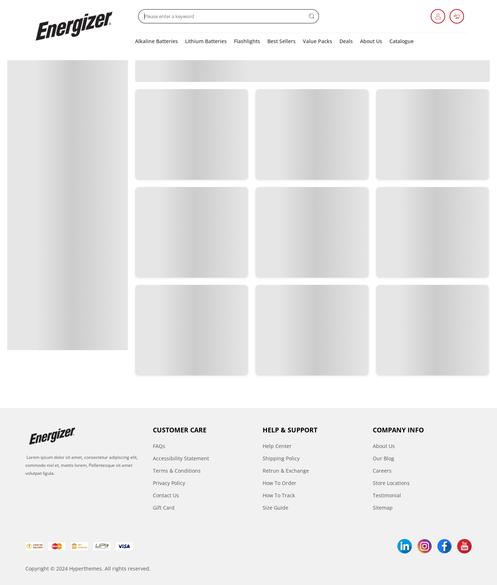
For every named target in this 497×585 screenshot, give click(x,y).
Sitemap (383, 507)
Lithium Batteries (206, 41)
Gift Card (164, 507)
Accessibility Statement (181, 458)
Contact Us (166, 495)
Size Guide (275, 507)
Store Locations (391, 483)
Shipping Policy (281, 458)
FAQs (159, 446)
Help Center (277, 446)
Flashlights (247, 41)
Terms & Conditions (177, 470)
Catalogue (401, 41)
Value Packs (317, 41)
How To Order (279, 483)
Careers (382, 470)
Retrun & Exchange (286, 470)
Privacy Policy (169, 483)
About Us (371, 41)
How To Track (279, 495)
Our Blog (383, 458)
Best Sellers (281, 41)
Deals (346, 41)
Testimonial (387, 495)
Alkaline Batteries (156, 41)
